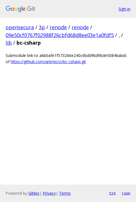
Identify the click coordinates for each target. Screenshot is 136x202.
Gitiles (33, 193)
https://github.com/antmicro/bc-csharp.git (48, 61)
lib (9, 42)
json (125, 193)
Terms (65, 193)
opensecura (20, 27)
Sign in (124, 9)
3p (42, 27)
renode (58, 27)
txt (112, 193)
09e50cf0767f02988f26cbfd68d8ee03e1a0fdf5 (60, 35)
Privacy (49, 193)
